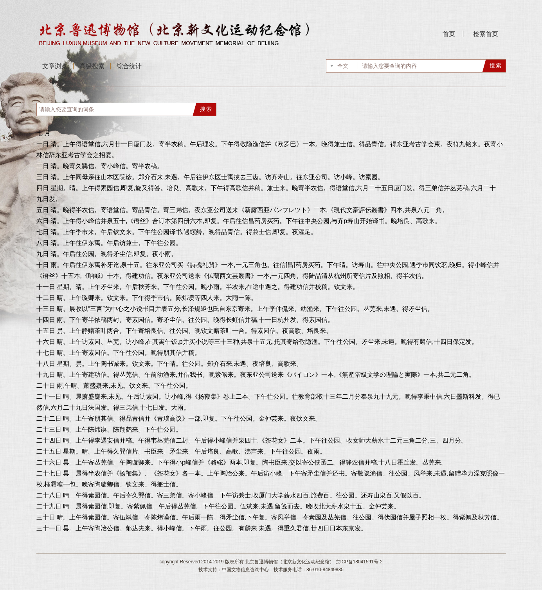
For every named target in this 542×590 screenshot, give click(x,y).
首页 (449, 34)
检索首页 (485, 34)
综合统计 (129, 66)
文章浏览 (54, 66)
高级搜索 (91, 66)
